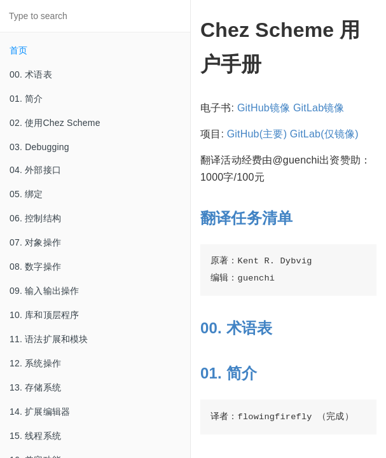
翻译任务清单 (246, 217)
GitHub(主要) (257, 133)
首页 (18, 50)
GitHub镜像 (263, 107)
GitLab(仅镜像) (324, 133)
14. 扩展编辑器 (40, 411)
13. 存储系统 (35, 387)
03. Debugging (39, 147)
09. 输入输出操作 (44, 291)
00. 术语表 (31, 74)
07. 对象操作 (35, 242)
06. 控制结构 (35, 218)
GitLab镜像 (319, 107)
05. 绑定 (26, 194)
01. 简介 (26, 99)
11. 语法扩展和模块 (49, 339)
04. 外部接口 (35, 170)
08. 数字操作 (35, 266)
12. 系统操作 (35, 363)
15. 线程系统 (35, 436)
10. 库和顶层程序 (44, 315)
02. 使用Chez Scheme (55, 123)
